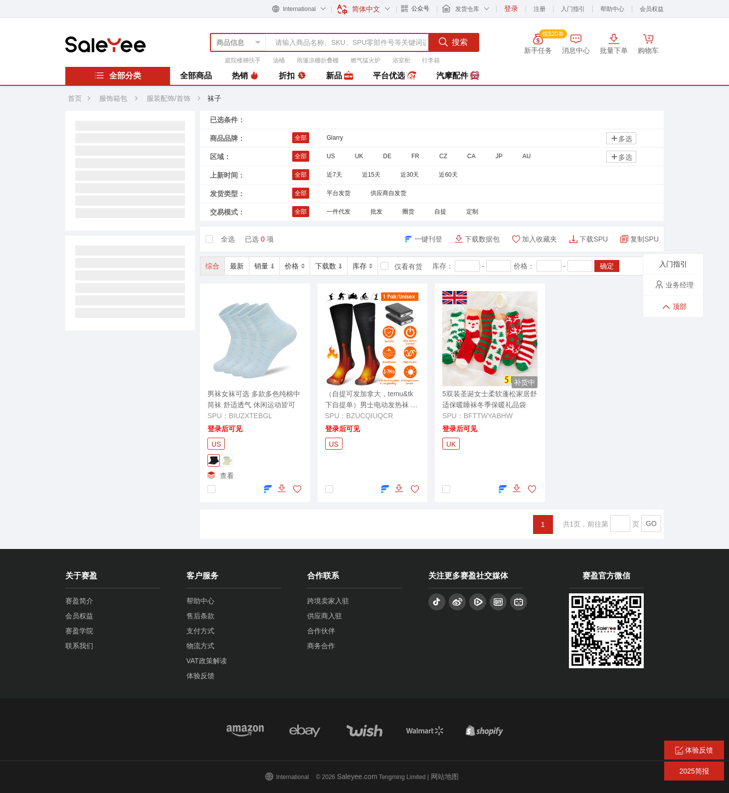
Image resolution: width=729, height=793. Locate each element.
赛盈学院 (79, 631)
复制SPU (644, 239)
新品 (339, 76)
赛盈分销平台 (105, 44)
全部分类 (117, 75)
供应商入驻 (324, 616)
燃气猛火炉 (365, 60)
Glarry (335, 137)
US (331, 156)
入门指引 (573, 8)
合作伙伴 (321, 631)
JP (499, 156)
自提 (440, 211)
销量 (264, 266)
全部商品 (196, 75)
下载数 (328, 266)
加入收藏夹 (539, 239)
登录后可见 (224, 429)
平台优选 (394, 76)
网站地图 (445, 777)
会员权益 (652, 8)
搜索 (453, 41)
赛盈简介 (79, 601)
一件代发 (339, 211)
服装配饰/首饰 (169, 98)
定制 (472, 211)
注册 (540, 8)
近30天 (409, 174)
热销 (245, 76)
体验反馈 (200, 676)
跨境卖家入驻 (328, 601)
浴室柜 (401, 60)
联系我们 (79, 646)
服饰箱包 (113, 98)
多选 (621, 138)
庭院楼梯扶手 (243, 60)
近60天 (448, 174)
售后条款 (200, 616)
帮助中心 (612, 8)
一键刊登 (428, 239)
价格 (295, 266)
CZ (443, 156)
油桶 (279, 60)
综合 (212, 266)
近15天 (371, 174)
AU (527, 156)
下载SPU (593, 239)
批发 (376, 211)
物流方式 (200, 646)
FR (415, 156)
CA (471, 156)
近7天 (334, 174)
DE (387, 156)
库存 (362, 266)
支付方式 (200, 631)
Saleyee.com (357, 777)
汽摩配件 (457, 76)
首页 (75, 98)
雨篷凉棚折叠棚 (318, 60)
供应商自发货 (388, 193)
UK (359, 156)
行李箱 (431, 60)
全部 (301, 137)
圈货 (408, 211)
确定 (607, 266)
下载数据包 (482, 239)
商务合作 (321, 646)
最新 (237, 266)
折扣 (292, 76)
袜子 (214, 98)
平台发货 (339, 193)
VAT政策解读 (206, 661)
